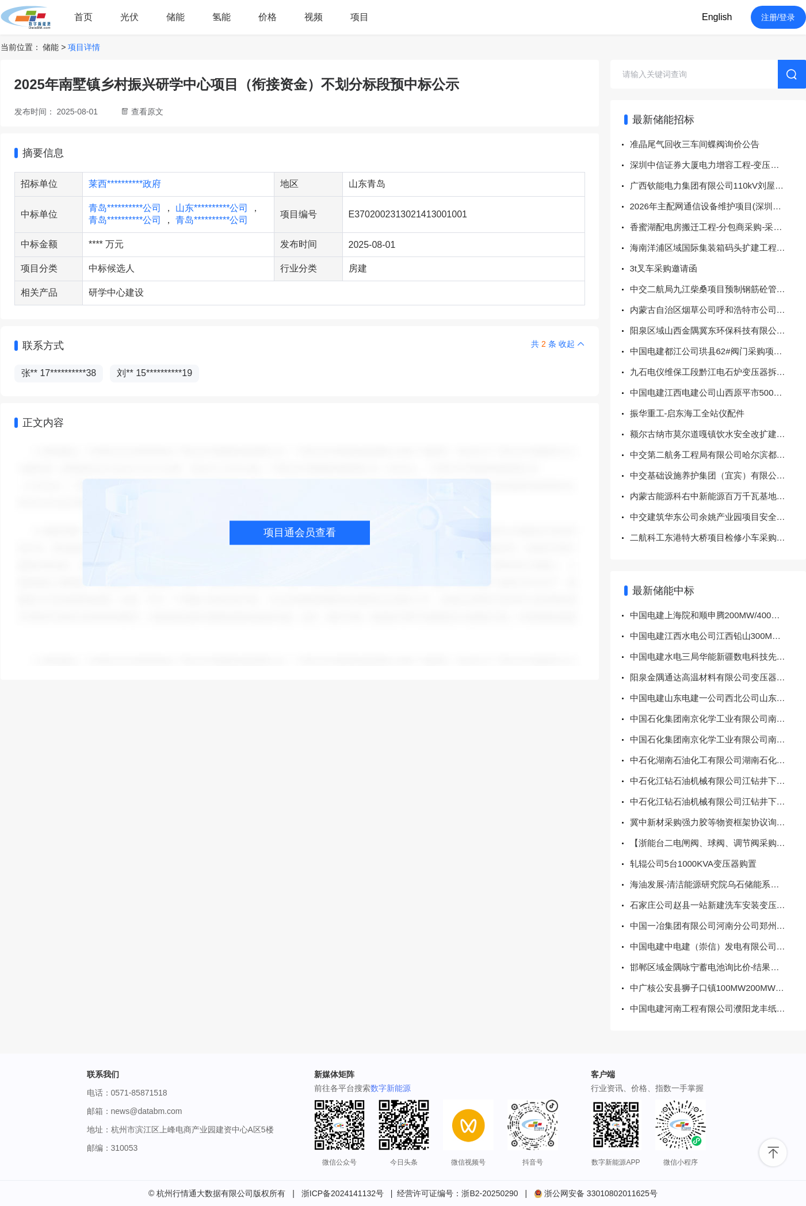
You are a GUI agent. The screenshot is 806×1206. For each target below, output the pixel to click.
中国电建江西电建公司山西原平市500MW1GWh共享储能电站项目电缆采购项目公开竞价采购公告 (718, 392)
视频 (313, 17)
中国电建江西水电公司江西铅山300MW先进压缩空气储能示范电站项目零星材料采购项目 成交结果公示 (718, 636)
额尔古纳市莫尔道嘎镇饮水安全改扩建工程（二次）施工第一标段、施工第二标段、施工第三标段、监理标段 (718, 434)
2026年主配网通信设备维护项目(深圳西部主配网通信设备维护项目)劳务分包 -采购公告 (718, 206)
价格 (267, 17)
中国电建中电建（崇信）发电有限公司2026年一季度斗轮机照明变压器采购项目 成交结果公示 (718, 946)
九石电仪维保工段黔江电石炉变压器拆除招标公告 (718, 372)
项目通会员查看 (299, 532)
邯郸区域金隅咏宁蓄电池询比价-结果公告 (709, 967)
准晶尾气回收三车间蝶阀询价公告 (694, 144)
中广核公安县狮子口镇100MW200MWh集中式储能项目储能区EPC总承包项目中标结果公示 (718, 988)
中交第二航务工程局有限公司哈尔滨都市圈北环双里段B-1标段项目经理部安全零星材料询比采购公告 (718, 455)
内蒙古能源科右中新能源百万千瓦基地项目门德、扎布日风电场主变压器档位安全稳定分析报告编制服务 (718, 496)
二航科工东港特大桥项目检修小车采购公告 (712, 537)
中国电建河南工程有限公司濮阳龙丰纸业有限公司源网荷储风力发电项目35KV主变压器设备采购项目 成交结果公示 (718, 1008)
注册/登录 (778, 17)
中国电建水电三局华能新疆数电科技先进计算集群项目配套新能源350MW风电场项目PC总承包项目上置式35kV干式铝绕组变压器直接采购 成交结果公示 (718, 656)
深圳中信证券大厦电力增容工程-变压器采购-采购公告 (718, 165)
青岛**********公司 (126, 208)
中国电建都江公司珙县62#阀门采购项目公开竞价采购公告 (718, 351)
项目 (359, 17)
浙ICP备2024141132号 (342, 1193)
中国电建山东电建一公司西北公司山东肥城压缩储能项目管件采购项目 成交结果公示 (718, 698)
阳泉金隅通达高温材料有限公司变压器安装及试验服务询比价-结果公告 (718, 677)
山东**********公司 (213, 208)
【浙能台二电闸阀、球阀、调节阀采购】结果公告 (718, 843)
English (717, 17)
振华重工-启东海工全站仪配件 (687, 413)
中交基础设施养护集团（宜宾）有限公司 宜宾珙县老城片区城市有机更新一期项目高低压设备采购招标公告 (718, 475)
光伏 (129, 17)
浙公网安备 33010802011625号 (596, 1193)
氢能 (221, 17)
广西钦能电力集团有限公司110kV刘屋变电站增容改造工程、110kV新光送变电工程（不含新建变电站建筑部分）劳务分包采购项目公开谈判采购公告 (718, 185)
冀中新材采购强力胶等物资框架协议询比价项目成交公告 (718, 822)
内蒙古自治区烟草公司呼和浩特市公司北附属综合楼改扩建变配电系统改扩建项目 (718, 310)
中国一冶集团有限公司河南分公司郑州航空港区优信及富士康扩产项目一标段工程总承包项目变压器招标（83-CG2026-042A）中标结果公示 (718, 926)
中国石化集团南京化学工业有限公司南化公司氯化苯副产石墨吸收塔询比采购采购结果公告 (718, 718)
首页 (83, 17)
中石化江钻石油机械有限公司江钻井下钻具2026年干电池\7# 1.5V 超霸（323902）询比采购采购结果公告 (718, 801)
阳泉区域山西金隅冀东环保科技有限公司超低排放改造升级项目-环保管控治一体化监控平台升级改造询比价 (718, 330)
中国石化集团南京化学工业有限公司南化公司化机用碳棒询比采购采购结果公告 (718, 739)
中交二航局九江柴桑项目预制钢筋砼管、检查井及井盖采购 (718, 289)
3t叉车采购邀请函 (664, 268)
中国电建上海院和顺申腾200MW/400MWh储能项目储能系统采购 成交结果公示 (718, 615)
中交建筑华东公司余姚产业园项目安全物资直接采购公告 (718, 517)
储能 (175, 17)
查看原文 (147, 111)
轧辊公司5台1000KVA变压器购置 (693, 863)
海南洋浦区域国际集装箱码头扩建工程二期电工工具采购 (718, 247)
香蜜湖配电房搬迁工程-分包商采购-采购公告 (715, 227)
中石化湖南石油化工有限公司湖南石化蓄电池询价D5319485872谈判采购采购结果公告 (718, 760)
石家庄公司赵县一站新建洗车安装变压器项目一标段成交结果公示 (718, 905)
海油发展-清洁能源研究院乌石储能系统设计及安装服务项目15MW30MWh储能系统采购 (718, 884)
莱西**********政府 (125, 184)
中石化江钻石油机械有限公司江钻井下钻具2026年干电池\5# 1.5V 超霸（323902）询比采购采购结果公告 (718, 781)
